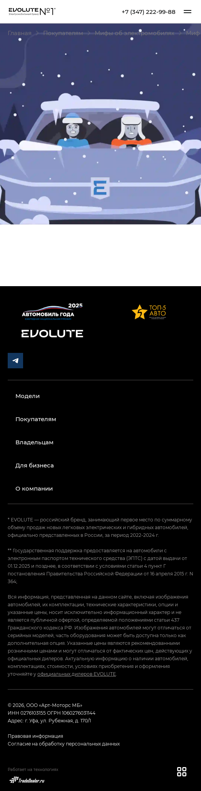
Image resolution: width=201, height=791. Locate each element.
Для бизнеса (34, 465)
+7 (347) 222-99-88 (149, 11)
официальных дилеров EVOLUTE (76, 674)
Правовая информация (35, 736)
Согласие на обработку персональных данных (64, 743)
